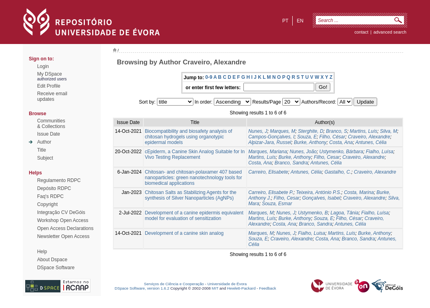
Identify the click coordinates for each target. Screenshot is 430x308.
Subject (45, 158)
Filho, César (332, 137)
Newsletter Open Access (63, 236)
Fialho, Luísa (380, 151)
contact (361, 32)
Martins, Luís (364, 131)
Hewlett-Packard (241, 288)
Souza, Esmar (277, 203)
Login (43, 66)
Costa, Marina (359, 192)
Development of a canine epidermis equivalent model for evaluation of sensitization (194, 215)
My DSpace (49, 74)
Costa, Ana (341, 142)
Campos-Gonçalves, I (271, 137)
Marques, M (282, 131)
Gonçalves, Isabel (321, 198)
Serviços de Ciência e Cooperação (174, 284)
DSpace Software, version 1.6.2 (142, 288)
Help (42, 251)
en (300, 21)
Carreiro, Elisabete (268, 172)
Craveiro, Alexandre (369, 137)
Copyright (47, 204)
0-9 (208, 77)
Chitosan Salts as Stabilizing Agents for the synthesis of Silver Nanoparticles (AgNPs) (191, 195)
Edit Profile (48, 86)
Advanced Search (390, 32)
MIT (215, 288)
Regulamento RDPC (59, 180)
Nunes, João (303, 151)
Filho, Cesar (327, 157)
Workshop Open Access (62, 220)
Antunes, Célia (370, 142)
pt (285, 21)
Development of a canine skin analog (184, 233)
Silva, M (388, 131)
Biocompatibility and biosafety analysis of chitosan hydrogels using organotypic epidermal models (188, 136)
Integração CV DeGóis (61, 212)
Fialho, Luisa (311, 233)
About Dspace (52, 259)
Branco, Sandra (291, 163)
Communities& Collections (51, 123)
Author (44, 142)
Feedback (267, 288)
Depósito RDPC (54, 188)
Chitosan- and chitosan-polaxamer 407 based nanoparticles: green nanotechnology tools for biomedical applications (193, 177)
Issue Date (48, 134)
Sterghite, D (310, 131)
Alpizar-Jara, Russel (269, 142)
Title (41, 150)
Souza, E (307, 137)
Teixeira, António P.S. (318, 192)
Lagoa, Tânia (345, 213)
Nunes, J (257, 131)
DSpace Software (55, 267)
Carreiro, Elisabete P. (270, 192)
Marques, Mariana (267, 151)
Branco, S (336, 131)
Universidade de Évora (227, 284)
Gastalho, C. (337, 172)
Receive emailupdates (52, 96)
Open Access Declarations (65, 228)
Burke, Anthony (310, 142)
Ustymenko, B (313, 213)
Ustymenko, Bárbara (341, 151)
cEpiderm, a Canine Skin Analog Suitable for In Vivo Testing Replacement (195, 154)
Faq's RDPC (50, 196)
